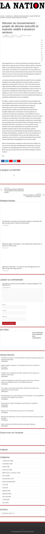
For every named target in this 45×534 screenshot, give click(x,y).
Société (4, 499)
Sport (3, 502)
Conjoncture (9, 16)
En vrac (4, 475)
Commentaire (6, 287)
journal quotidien (7, 481)
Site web (4, 316)
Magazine (5, 490)
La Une (4, 484)
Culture (4, 466)
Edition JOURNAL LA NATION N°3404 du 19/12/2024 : (31, 195)
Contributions (6, 463)
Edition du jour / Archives (9, 472)
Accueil (2, 16)
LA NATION (6, 35)
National (29, 35)
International (6, 478)
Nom (4, 304)
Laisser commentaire (8, 36)
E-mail (4, 310)
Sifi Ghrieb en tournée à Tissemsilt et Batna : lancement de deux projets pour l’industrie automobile (22, 222)
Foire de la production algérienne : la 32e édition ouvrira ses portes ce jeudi (14, 190)
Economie (5, 469)
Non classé (5, 496)
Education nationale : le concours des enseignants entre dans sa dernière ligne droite (21, 267)
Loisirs (4, 487)
